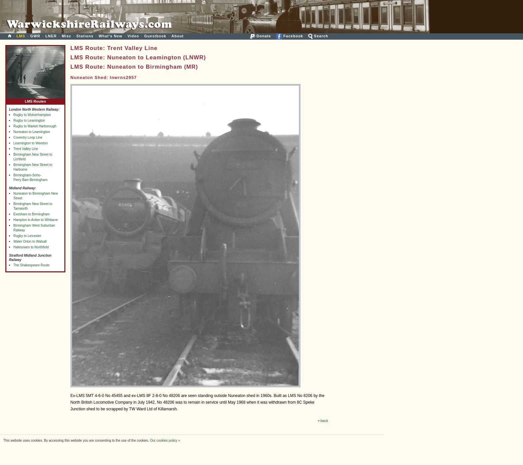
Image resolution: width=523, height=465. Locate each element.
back (323, 421)
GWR (35, 36)
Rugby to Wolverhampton (32, 115)
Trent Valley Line (25, 149)
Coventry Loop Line (27, 137)
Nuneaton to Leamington (31, 132)
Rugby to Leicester (27, 236)
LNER (51, 36)
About (177, 36)
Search (318, 36)
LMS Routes (35, 99)
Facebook (289, 36)
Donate (260, 36)
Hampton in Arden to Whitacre (35, 220)
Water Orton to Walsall (30, 241)
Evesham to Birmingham (31, 214)
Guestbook (155, 36)
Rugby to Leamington (29, 120)
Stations (84, 36)
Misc (66, 36)
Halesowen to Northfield (31, 247)
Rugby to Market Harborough (34, 126)
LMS (20, 36)
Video (133, 36)
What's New (110, 36)
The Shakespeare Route (31, 265)
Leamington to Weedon (30, 143)
